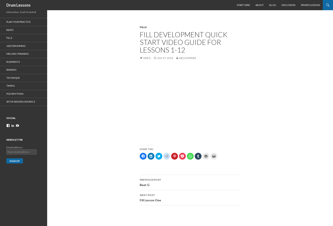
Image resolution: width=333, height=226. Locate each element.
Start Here (243, 5)
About (259, 5)
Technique (13, 77)
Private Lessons (310, 5)
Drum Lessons (18, 5)
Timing (10, 85)
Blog (272, 5)
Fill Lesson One (190, 197)
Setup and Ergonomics (20, 101)
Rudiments (13, 61)
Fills (9, 37)
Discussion (288, 5)
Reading (11, 69)
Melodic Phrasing (17, 53)
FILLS (143, 27)
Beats (9, 30)
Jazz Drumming (16, 45)
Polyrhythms (14, 93)
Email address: (14, 147)
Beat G (190, 182)
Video (147, 58)
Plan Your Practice (18, 21)
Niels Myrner (187, 58)
